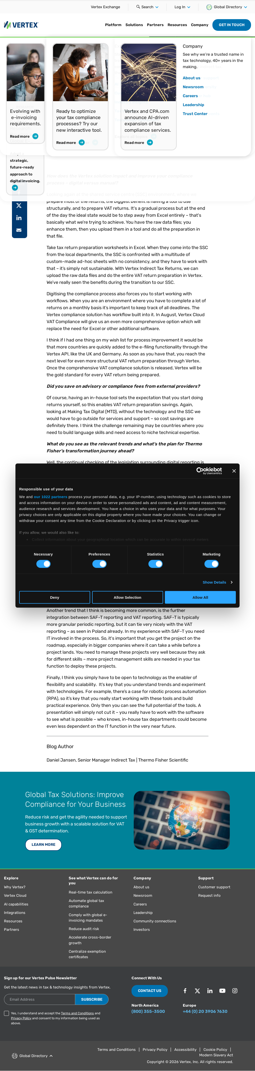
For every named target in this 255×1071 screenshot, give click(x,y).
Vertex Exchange (105, 7)
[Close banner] (234, 470)
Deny (54, 597)
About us (141, 887)
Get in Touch (232, 25)
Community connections (154, 921)
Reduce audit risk (84, 929)
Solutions (134, 25)
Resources (177, 25)
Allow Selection (127, 597)
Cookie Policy (215, 1049)
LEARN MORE (43, 844)
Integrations (14, 912)
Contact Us (149, 990)
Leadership (143, 912)
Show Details (214, 582)
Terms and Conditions (77, 1013)
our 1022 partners (50, 497)
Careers (140, 904)
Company (199, 25)
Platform (113, 25)
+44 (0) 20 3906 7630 (205, 1011)
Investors (141, 929)
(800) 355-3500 (148, 1011)
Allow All (200, 597)
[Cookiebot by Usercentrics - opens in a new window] (200, 470)
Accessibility (185, 1049)
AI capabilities (16, 904)
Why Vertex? (14, 887)
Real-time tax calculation (90, 892)
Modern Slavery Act (216, 1055)
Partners (155, 25)
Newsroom (142, 895)
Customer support (214, 887)
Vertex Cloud (15, 895)
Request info (209, 895)
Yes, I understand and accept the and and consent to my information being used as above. (55, 1018)
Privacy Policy (21, 1018)
